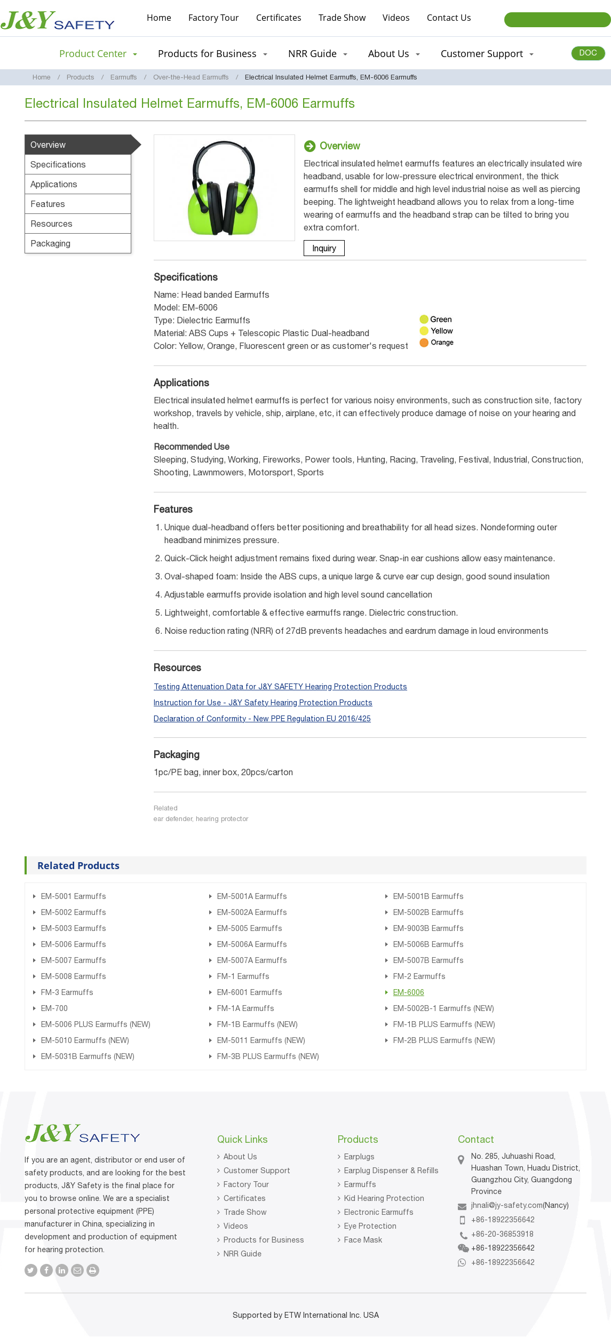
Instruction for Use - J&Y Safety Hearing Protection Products (263, 702)
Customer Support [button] (487, 53)
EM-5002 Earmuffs (73, 912)
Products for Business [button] (212, 53)
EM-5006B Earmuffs (428, 944)
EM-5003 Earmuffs (73, 928)
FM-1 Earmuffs (243, 976)
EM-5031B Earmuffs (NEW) (87, 1056)
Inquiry (324, 248)
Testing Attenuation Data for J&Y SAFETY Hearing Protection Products (280, 686)
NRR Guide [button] (317, 53)
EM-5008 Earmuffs (73, 976)
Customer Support (257, 1170)
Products (80, 77)
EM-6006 (408, 992)
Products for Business (264, 1240)
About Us (240, 1156)
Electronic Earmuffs (379, 1212)
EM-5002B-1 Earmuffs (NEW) (443, 1008)
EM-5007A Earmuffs (252, 960)
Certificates (278, 17)
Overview (48, 144)
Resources (51, 223)
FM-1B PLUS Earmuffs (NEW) (444, 1024)
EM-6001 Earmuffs (249, 992)
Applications (53, 184)
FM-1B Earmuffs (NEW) (257, 1024)
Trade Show (342, 17)
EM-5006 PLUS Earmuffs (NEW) (95, 1024)
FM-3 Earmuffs (67, 992)
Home (159, 17)
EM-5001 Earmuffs (73, 896)
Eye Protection (370, 1226)
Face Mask (363, 1240)
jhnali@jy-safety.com (507, 1205)
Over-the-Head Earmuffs (191, 77)
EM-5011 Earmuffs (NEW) (261, 1040)
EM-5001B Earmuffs (428, 896)
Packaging (50, 243)
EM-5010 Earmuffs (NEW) (85, 1040)
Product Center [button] (98, 53)
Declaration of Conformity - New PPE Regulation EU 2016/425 (262, 718)
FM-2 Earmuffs (419, 976)
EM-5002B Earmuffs (428, 912)
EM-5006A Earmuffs (252, 944)
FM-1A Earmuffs (245, 1008)
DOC (588, 52)
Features (47, 204)
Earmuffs (123, 77)
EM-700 (54, 1008)
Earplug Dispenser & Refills (391, 1170)
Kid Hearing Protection (384, 1198)
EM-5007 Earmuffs (73, 960)
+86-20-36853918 (502, 1234)
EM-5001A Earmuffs (252, 896)
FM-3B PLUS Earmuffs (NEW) (268, 1056)
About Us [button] (394, 53)
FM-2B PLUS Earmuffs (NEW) (444, 1040)
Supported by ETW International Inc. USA (306, 1315)
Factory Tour (213, 17)
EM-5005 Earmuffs (249, 928)
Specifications (58, 164)
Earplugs (359, 1156)
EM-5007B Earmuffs (428, 960)
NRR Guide (242, 1254)
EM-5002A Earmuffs (252, 912)
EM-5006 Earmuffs (73, 944)
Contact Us (449, 17)
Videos (396, 17)
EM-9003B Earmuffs (428, 928)
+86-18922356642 (503, 1219)
